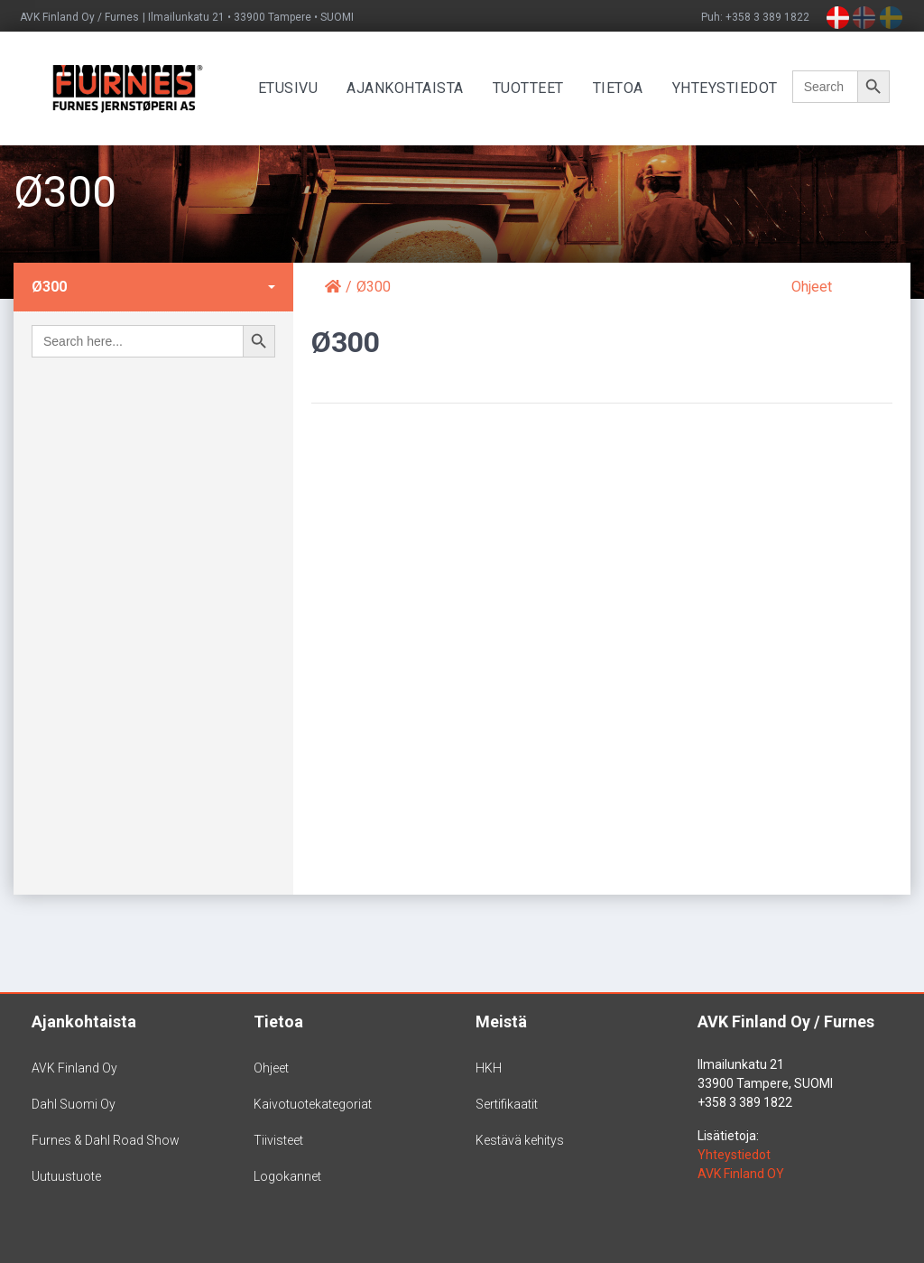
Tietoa (620, 88)
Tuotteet (530, 88)
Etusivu (290, 88)
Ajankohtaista (407, 88)
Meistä (501, 1021)
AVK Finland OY (741, 1173)
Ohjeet (811, 286)
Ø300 (49, 286)
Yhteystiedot (727, 88)
